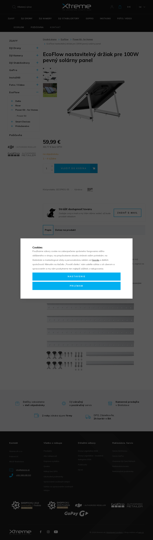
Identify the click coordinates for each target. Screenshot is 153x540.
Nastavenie (76, 276)
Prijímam (76, 285)
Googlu (95, 260)
